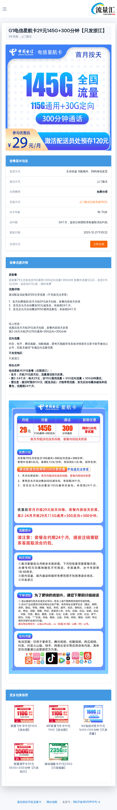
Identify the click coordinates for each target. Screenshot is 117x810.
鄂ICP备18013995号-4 (86, 801)
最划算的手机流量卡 (29, 801)
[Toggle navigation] (5, 9)
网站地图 (52, 801)
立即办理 (98, 244)
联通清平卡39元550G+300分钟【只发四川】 (23, 767)
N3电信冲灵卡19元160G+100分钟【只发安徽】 (93, 729)
